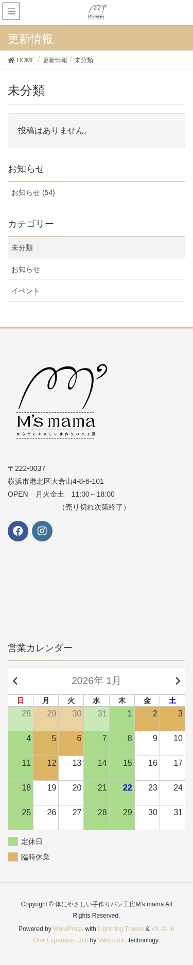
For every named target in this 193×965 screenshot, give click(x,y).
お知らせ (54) (33, 192)
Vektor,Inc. (112, 940)
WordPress (68, 929)
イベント (25, 291)
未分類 (22, 247)
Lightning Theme (121, 929)
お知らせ (25, 269)
